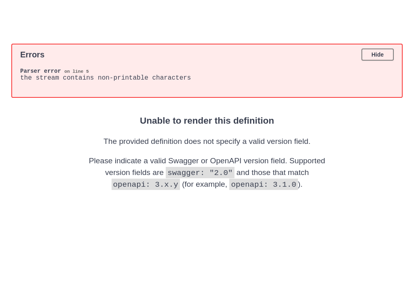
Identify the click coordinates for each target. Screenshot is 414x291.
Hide (378, 54)
